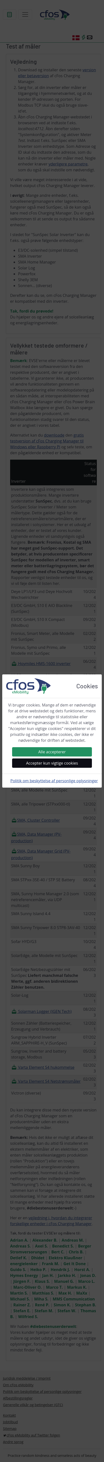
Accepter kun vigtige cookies (52, 763)
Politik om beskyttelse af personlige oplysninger (54, 780)
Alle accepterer (52, 752)
